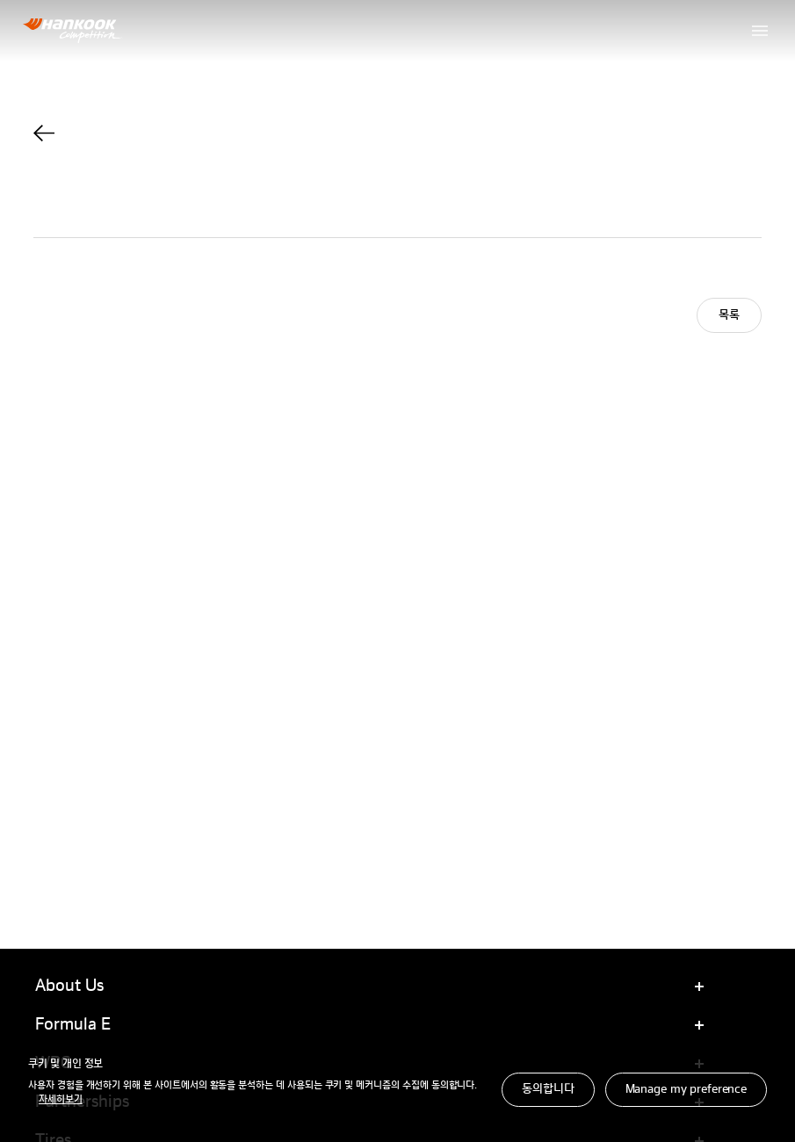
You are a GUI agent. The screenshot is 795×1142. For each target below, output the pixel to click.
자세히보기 (61, 1100)
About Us (69, 986)
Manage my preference (686, 1089)
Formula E (73, 1025)
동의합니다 (548, 1089)
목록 (729, 315)
